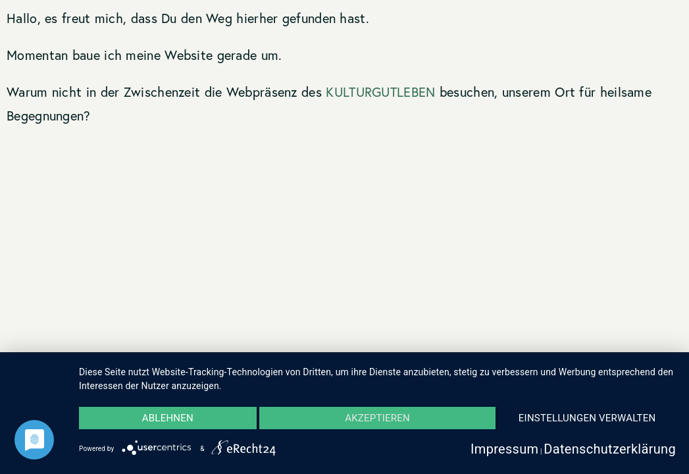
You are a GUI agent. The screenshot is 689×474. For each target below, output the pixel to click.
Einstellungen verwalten (587, 418)
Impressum (504, 449)
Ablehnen (167, 418)
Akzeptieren (377, 418)
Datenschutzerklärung (610, 449)
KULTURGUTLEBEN (380, 92)
